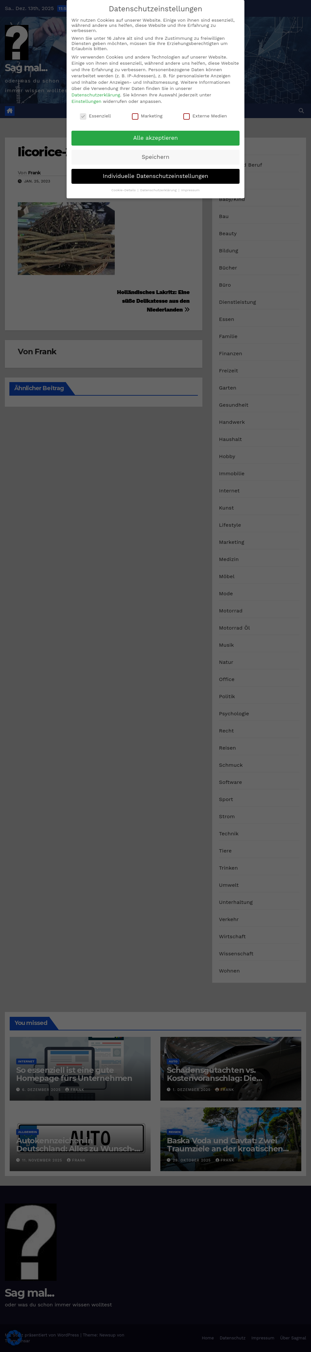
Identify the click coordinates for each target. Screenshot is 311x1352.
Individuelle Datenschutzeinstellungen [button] (155, 175)
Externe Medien (205, 115)
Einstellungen (86, 100)
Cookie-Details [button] (124, 189)
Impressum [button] (190, 189)
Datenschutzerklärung (95, 94)
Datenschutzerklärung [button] (159, 189)
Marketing (147, 115)
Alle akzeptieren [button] (155, 137)
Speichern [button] (155, 156)
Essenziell (95, 115)
